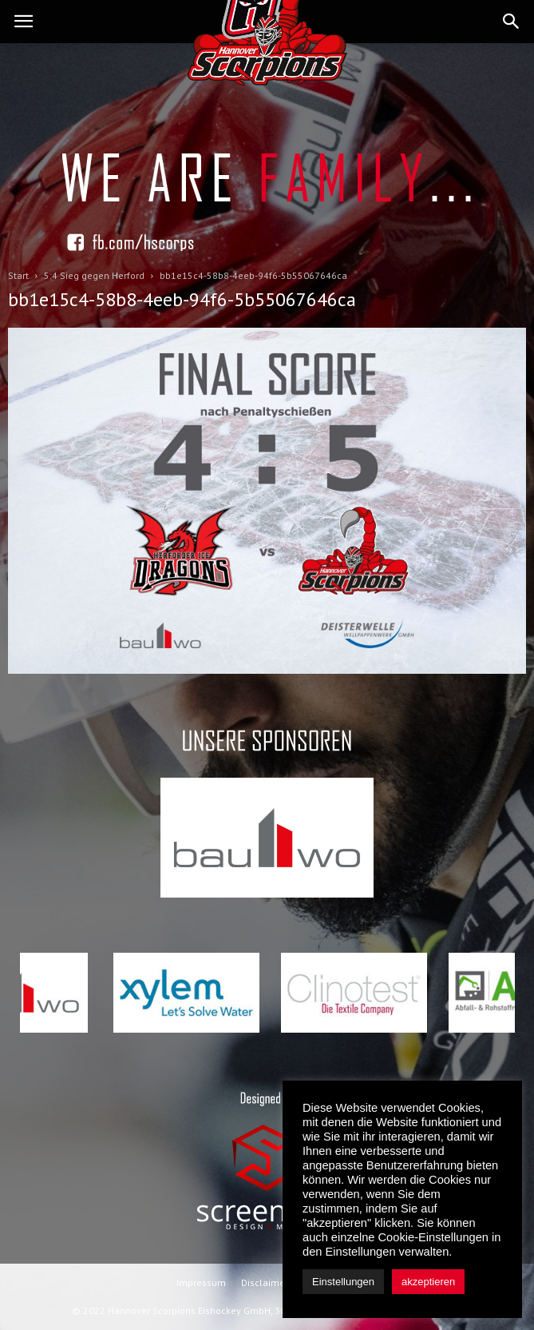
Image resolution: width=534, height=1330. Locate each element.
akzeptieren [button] (428, 1282)
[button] (511, 21)
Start (18, 275)
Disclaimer (264, 1282)
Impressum (201, 1282)
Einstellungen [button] (343, 1282)
